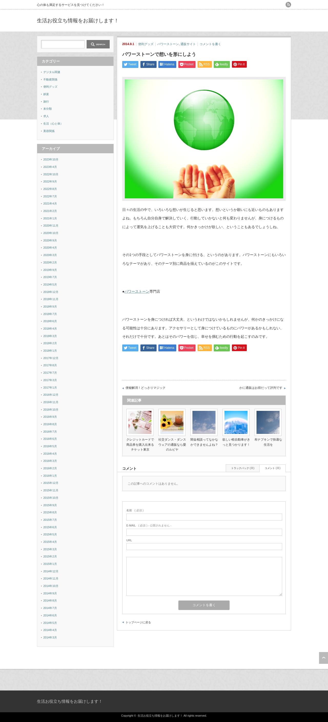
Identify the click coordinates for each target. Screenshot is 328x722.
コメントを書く (210, 44)
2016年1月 (50, 475)
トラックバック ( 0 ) (242, 468)
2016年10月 (50, 409)
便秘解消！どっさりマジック (146, 388)
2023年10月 (50, 159)
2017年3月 (50, 380)
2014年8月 (50, 600)
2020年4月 (50, 247)
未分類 (47, 108)
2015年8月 (50, 512)
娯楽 (46, 94)
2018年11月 (50, 299)
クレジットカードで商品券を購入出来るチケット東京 (140, 444)
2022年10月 (50, 174)
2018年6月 (50, 321)
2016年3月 (50, 460)
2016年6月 (50, 438)
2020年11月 (50, 225)
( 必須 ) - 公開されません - (148, 525)
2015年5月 (50, 534)
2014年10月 (50, 585)
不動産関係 (50, 79)
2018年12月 (50, 291)
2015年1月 (50, 563)
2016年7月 (50, 431)
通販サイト (188, 44)
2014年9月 (50, 593)
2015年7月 (50, 519)
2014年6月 (50, 615)
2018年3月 (50, 336)
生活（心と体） (53, 123)
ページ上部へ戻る (323, 658)
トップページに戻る (138, 622)
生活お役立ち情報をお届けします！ (78, 20)
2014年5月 (50, 622)
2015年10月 (50, 497)
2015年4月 (50, 541)
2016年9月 (50, 416)
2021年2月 (50, 210)
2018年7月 (50, 314)
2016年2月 (50, 468)
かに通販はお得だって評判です (260, 388)
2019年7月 (50, 277)
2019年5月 (50, 284)
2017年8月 (50, 365)
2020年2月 (50, 262)
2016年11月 (50, 402)
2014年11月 (50, 578)
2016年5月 (50, 446)
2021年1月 (50, 218)
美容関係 (49, 131)
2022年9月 (50, 181)
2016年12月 (50, 394)
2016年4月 (50, 453)
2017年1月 (50, 387)
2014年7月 (50, 607)
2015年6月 (50, 527)
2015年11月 (50, 490)
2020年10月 (50, 233)
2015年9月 (50, 505)
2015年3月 (50, 549)
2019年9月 (50, 269)
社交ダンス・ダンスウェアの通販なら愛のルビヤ (172, 444)
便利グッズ (145, 44)
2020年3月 (50, 255)
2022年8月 (50, 188)
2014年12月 (50, 571)
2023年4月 (50, 166)
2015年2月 (50, 556)
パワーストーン (168, 44)
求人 (46, 116)
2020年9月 (50, 240)
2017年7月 (50, 372)
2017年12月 (50, 358)
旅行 (46, 101)
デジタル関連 (51, 72)
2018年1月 (50, 350)
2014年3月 (50, 637)
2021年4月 (50, 203)
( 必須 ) (135, 510)
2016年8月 (50, 424)
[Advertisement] (231, 20)
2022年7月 (50, 196)
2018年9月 (50, 306)
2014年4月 (50, 630)
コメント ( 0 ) (272, 468)
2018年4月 (50, 328)
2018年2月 (50, 343)
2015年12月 (50, 482)
